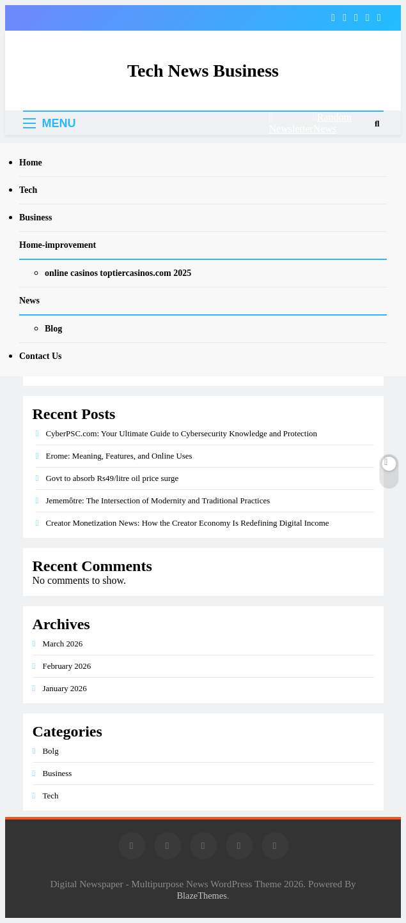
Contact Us (40, 356)
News (29, 300)
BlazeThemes (201, 895)
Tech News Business (203, 70)
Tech (28, 190)
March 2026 (63, 643)
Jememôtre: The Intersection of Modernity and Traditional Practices (158, 500)
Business (35, 217)
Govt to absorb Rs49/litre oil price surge (112, 478)
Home (30, 162)
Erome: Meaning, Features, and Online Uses (119, 456)
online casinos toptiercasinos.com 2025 (118, 273)
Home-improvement (57, 245)
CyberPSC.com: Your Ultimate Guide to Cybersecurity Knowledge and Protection (181, 433)
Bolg (51, 751)
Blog (53, 328)
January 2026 (65, 688)
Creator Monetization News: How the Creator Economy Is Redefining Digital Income (187, 523)
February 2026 (67, 666)
